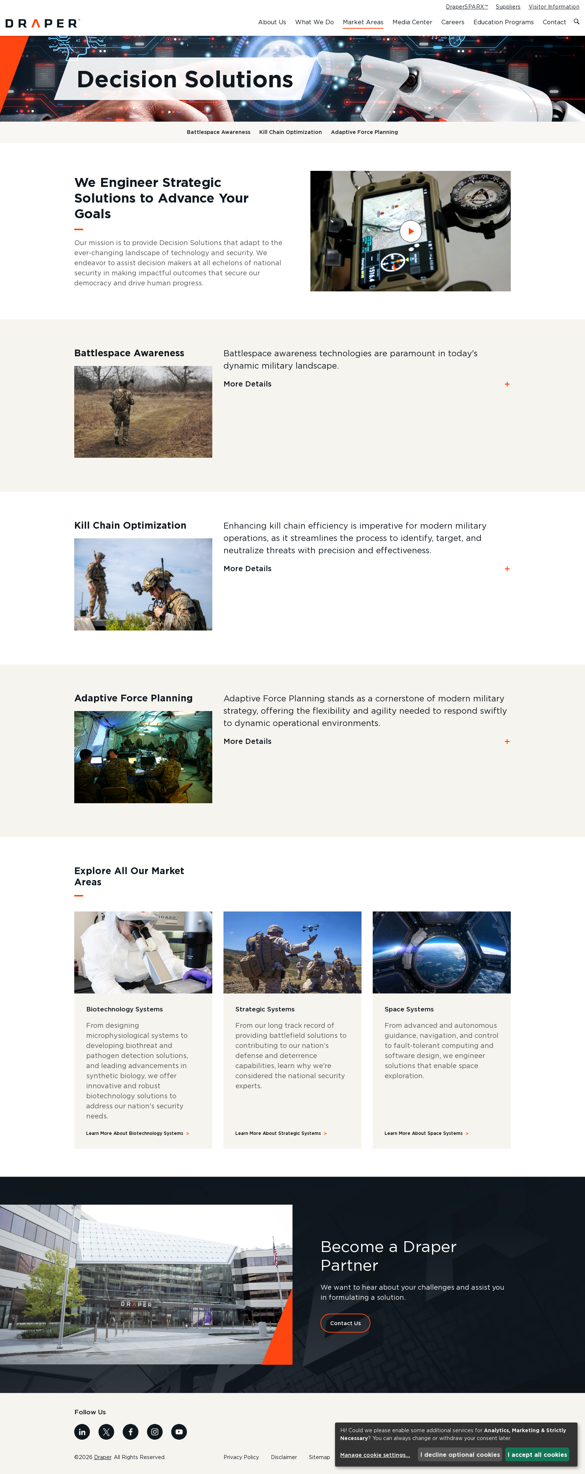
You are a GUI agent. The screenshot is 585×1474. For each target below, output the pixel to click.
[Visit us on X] (106, 1431)
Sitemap (319, 1457)
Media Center (412, 22)
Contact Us (345, 1323)
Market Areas (363, 22)
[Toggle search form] (576, 22)
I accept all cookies (537, 1454)
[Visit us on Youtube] (179, 1431)
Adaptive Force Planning (364, 132)
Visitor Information (554, 6)
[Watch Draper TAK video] (410, 231)
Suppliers (508, 6)
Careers (452, 22)
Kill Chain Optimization (290, 132)
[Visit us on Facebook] (130, 1431)
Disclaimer (284, 1457)
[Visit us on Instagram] (155, 1431)
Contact (554, 22)
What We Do (314, 22)
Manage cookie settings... (375, 1455)
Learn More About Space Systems (424, 1133)
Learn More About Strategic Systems (278, 1133)
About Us (272, 22)
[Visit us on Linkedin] (82, 1431)
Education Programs (503, 22)
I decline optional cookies (460, 1454)
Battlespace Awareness (218, 132)
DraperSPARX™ (467, 6)
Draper (102, 1457)
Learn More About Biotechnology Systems (134, 1133)
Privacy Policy (241, 1457)
